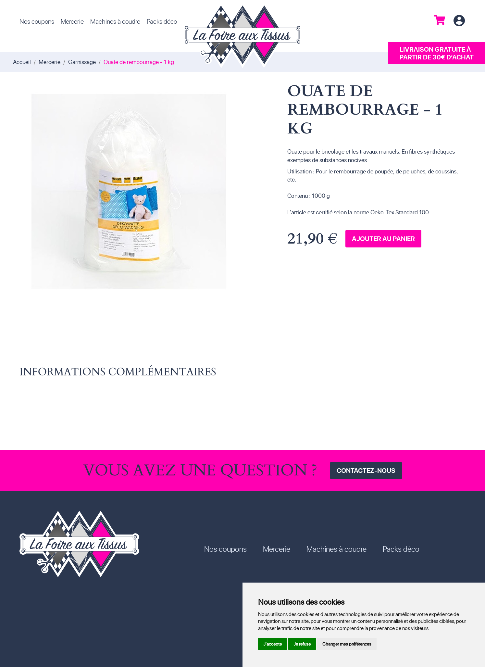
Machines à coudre (115, 21)
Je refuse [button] (302, 644)
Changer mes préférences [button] (346, 644)
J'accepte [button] (272, 644)
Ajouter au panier (383, 238)
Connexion (459, 21)
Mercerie (72, 21)
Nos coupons (36, 21)
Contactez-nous (366, 470)
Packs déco (162, 21)
